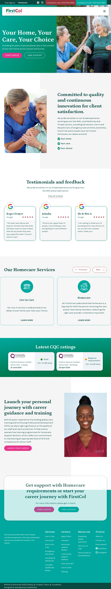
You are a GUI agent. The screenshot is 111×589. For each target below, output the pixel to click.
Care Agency (10, 3)
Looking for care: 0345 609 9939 (60, 3)
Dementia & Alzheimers (50, 559)
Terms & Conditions (52, 585)
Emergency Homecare (49, 552)
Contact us (100, 540)
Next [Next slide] (98, 269)
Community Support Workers (66, 557)
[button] (104, 11)
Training (64, 571)
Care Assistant (67, 563)
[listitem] (84, 301)
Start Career (12, 55)
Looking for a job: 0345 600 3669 (91, 3)
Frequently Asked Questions (82, 539)
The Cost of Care (83, 547)
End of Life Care (49, 545)
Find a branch (101, 544)
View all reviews (55, 196)
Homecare (22, 3)
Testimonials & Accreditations (84, 554)
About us (99, 536)
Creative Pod (31, 587)
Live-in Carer (66, 567)
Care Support (34, 55)
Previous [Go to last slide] (83, 269)
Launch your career (18, 448)
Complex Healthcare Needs (49, 567)
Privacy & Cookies (35, 585)
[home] (14, 11)
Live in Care (49, 536)
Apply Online (66, 536)
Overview (65, 540)
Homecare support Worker (65, 547)
